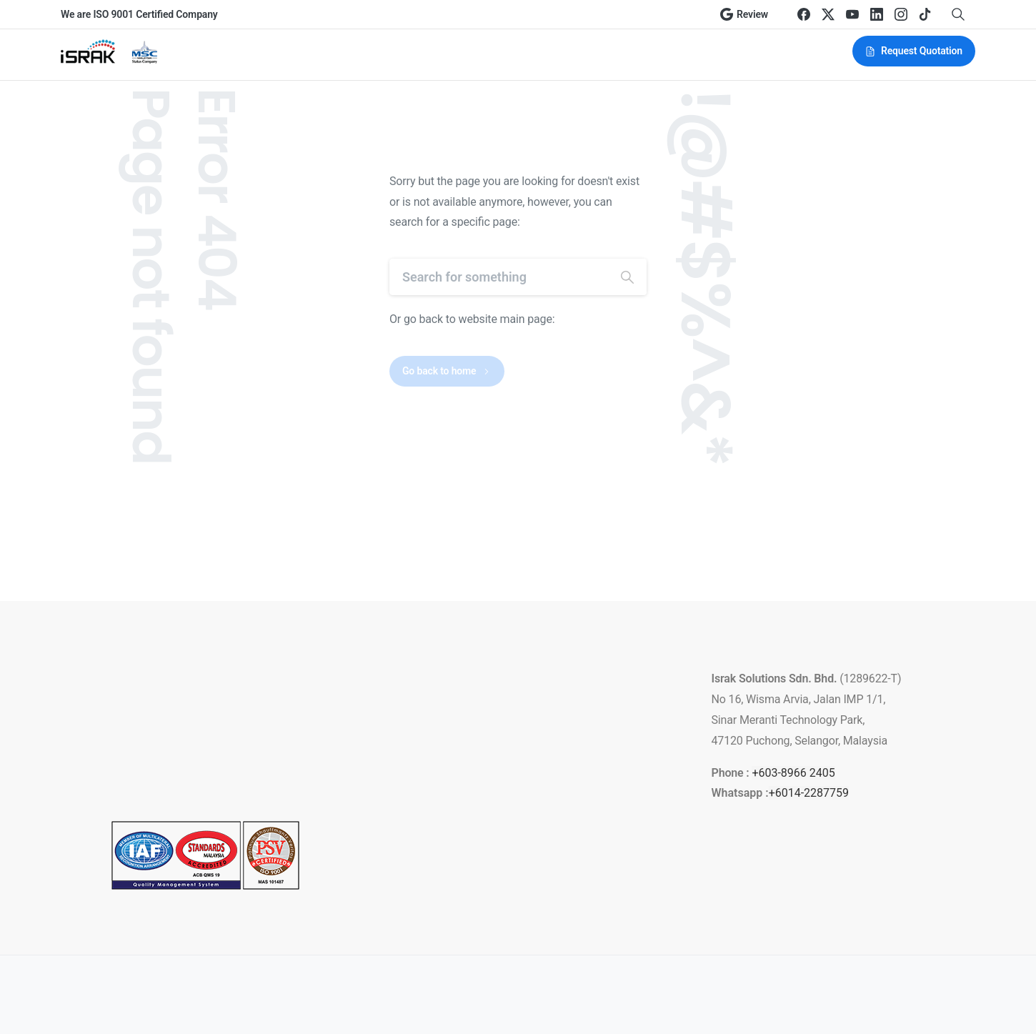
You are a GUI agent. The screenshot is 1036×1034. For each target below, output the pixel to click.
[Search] (498, 277)
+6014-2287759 (809, 793)
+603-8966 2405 (793, 773)
